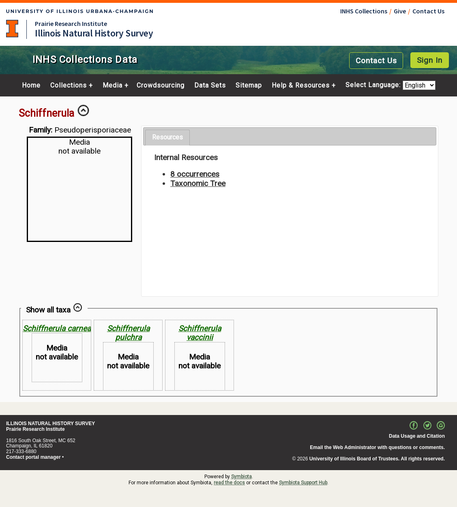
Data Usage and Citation (417, 436)
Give (400, 11)
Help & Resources (301, 85)
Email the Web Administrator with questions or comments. (377, 447)
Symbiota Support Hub (303, 483)
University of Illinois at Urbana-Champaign (12, 28)
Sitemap (249, 85)
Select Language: (374, 85)
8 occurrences (194, 174)
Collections (68, 85)
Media (112, 85)
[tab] (167, 137)
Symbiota (241, 476)
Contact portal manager (33, 457)
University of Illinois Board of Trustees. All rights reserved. (377, 459)
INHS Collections (363, 11)
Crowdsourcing (161, 85)
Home (31, 85)
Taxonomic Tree (197, 183)
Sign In (429, 60)
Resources (167, 137)
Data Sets (210, 85)
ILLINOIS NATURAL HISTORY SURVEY (50, 423)
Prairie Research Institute (71, 23)
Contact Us (428, 11)
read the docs (229, 483)
